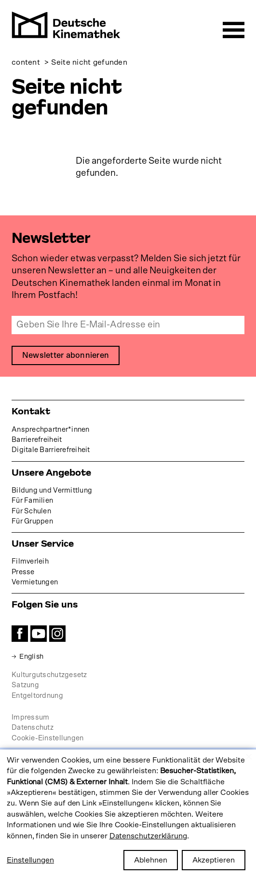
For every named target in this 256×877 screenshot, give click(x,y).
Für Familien (32, 500)
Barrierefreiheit (37, 439)
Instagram (57, 633)
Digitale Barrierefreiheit (51, 449)
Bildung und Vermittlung (52, 490)
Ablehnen (150, 860)
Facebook (20, 633)
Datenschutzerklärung (148, 836)
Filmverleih (30, 562)
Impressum (30, 717)
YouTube (38, 633)
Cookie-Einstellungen (47, 738)
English (31, 656)
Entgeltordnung (37, 695)
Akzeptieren (213, 860)
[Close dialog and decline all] (249, 756)
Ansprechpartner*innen (51, 429)
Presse (23, 572)
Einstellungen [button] (30, 860)
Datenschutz (33, 727)
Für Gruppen (32, 521)
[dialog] (128, 813)
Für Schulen (31, 511)
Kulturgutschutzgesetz (49, 675)
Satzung (25, 685)
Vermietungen (35, 582)
